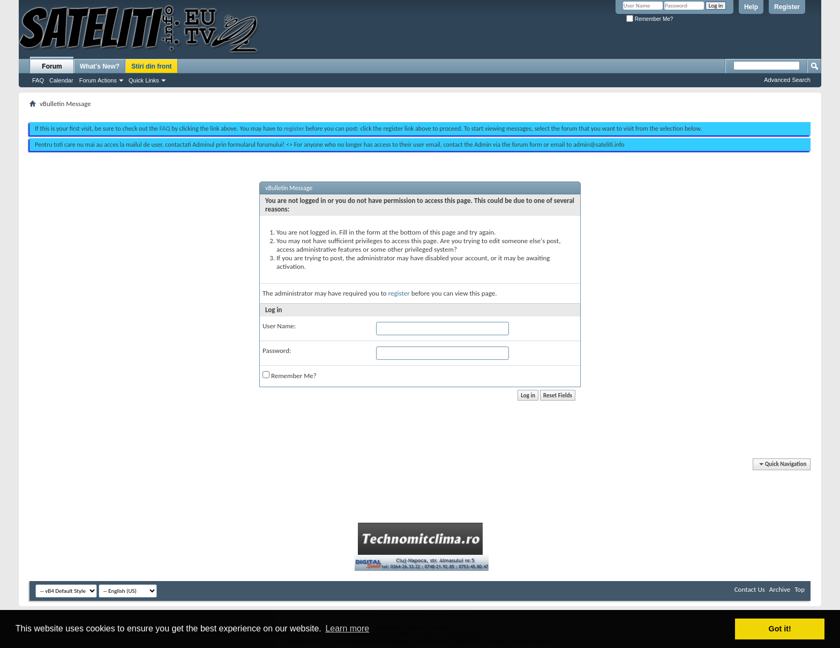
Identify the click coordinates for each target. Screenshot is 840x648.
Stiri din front (151, 66)
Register (787, 7)
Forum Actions (98, 80)
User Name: (279, 326)
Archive (779, 589)
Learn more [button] (347, 628)
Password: (276, 350)
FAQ (38, 80)
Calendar (61, 80)
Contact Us (749, 589)
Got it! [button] (780, 628)
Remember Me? (649, 19)
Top (799, 589)
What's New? (99, 66)
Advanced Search (787, 80)
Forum (52, 66)
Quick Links (144, 80)
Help (751, 7)
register (399, 293)
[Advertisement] (420, 111)
